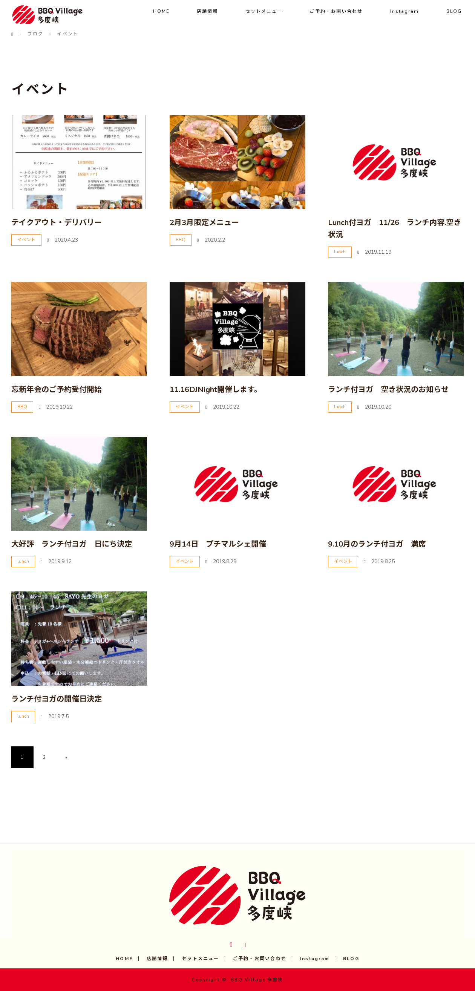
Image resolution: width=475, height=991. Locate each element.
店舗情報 (207, 11)
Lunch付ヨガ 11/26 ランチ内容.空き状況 (394, 228)
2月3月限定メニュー (204, 222)
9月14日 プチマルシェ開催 (218, 544)
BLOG (454, 11)
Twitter (230, 943)
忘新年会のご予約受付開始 (56, 389)
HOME (161, 11)
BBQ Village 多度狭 (257, 980)
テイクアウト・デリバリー (56, 222)
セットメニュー (264, 11)
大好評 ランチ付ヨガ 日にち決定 (71, 544)
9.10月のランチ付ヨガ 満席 (377, 544)
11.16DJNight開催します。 (216, 389)
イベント (26, 240)
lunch (340, 252)
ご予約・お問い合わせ (336, 11)
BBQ (180, 240)
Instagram (404, 11)
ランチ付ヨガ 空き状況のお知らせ (388, 389)
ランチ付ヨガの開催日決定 (56, 699)
